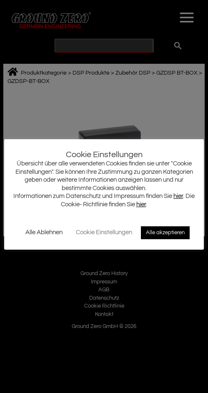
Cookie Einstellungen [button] (104, 232)
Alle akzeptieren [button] (165, 232)
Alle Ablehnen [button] (44, 232)
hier (178, 196)
